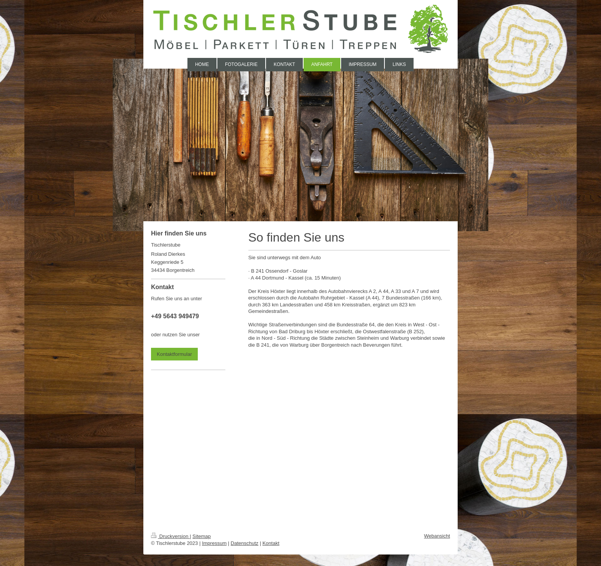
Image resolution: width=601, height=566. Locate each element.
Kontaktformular (174, 354)
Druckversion (170, 536)
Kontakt (271, 543)
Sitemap (201, 536)
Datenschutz (244, 543)
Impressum (214, 543)
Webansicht (437, 536)
